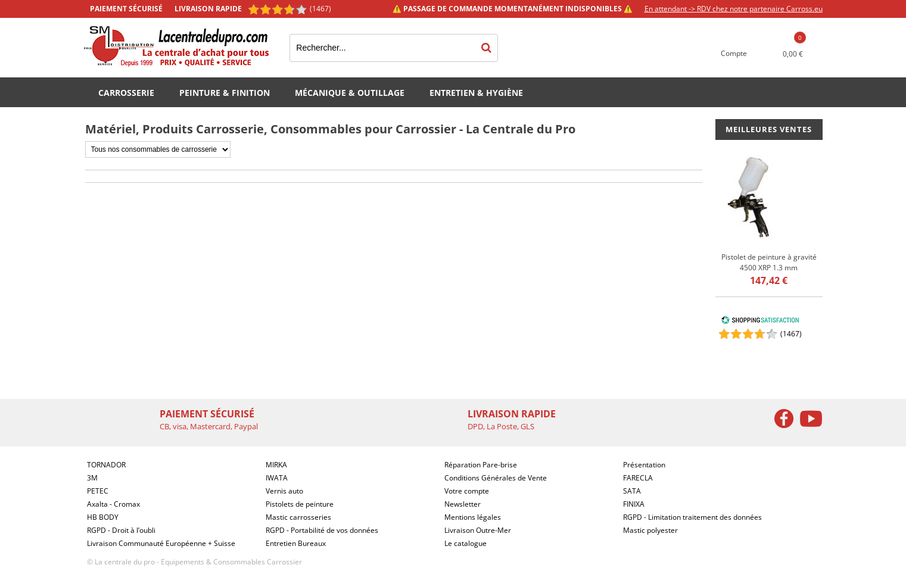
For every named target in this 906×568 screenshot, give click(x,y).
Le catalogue (465, 543)
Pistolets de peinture (300, 504)
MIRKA (276, 465)
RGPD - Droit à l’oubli (121, 530)
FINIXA (634, 504)
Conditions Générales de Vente (495, 478)
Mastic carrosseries (298, 517)
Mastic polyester (650, 530)
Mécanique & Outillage (349, 92)
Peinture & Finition (224, 92)
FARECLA (638, 478)
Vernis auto (284, 491)
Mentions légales (472, 517)
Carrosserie (126, 92)
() (791, 334)
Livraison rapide (208, 9)
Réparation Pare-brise (480, 465)
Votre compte (466, 491)
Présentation (644, 465)
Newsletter (462, 504)
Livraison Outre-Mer (477, 530)
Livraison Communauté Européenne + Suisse (161, 543)
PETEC (97, 491)
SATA (632, 491)
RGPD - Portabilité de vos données (322, 530)
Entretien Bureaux (296, 543)
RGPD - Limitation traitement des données (692, 517)
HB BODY (103, 517)
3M (92, 478)
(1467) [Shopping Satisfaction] (320, 9)
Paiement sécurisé (126, 9)
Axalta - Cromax (113, 504)
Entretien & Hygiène (476, 92)
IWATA (277, 478)
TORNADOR (106, 465)
